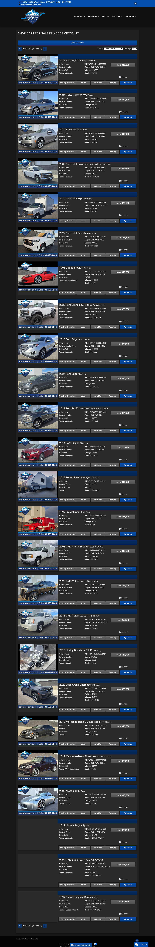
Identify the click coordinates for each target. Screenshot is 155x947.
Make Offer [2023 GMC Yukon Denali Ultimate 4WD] (98, 602)
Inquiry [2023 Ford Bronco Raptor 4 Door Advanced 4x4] (83, 326)
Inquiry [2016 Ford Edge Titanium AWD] (83, 361)
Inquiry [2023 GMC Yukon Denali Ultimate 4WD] (83, 602)
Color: (61, 64)
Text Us (128, 82)
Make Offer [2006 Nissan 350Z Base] (98, 811)
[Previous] (20, 49)
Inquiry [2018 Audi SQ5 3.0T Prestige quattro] (83, 82)
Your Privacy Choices (90, 941)
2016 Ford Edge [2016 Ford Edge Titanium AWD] (74, 338)
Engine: (87, 67)
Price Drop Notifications (67, 82)
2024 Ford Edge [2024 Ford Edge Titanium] (72, 373)
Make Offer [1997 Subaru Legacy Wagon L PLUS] (98, 917)
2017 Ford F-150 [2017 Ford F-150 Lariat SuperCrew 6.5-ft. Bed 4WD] (83, 407)
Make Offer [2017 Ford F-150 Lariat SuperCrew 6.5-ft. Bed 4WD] (98, 429)
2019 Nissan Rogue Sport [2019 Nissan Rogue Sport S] (75, 823)
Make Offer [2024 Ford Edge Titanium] (98, 395)
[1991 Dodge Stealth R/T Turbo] (38, 276)
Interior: (62, 67)
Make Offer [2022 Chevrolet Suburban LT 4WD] (98, 255)
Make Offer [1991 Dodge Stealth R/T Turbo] (98, 292)
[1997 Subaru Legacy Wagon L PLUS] (38, 903)
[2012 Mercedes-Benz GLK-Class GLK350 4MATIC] (38, 763)
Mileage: (88, 70)
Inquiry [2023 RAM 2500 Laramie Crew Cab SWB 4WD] (83, 882)
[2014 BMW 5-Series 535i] (38, 138)
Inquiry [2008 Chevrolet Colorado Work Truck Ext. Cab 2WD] (83, 186)
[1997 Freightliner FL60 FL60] (38, 519)
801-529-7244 (64, 2)
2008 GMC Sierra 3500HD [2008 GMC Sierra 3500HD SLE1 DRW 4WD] (81, 545)
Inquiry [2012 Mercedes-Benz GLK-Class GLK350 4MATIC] (83, 776)
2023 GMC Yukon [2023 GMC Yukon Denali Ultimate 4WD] (78, 579)
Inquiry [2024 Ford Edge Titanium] (83, 395)
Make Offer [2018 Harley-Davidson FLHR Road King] (98, 671)
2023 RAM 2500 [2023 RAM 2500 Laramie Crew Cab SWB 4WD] (81, 857)
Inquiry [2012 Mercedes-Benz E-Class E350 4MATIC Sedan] (83, 742)
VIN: (86, 64)
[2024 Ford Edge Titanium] (38, 382)
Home (17, 936)
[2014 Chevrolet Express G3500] (38, 207)
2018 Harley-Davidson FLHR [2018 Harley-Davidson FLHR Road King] (80, 648)
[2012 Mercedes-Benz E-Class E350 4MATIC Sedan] (38, 728)
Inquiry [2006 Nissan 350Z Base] (83, 811)
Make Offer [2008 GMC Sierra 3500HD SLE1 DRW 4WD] (98, 567)
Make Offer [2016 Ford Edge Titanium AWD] (98, 361)
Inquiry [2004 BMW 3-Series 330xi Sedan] (83, 117)
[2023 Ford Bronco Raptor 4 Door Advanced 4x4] (38, 313)
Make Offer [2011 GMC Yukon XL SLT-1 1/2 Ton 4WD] (98, 636)
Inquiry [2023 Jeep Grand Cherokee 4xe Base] (83, 708)
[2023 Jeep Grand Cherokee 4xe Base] (38, 691)
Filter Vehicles (77, 43)
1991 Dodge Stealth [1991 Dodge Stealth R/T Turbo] (75, 267)
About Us (22, 936)
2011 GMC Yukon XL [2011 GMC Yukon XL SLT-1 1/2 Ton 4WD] (79, 614)
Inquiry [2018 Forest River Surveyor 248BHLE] (83, 498)
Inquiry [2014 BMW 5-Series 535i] (83, 151)
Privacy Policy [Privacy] (34, 936)
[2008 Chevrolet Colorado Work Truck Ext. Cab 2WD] (38, 172)
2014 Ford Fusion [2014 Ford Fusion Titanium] (73, 441)
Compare (124, 77)
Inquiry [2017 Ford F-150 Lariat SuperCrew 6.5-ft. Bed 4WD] (83, 429)
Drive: (61, 70)
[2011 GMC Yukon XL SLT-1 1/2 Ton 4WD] (38, 623)
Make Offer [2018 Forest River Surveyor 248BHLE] (98, 498)
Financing (113, 82)
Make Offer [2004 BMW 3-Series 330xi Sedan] (98, 117)
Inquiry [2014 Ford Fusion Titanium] (83, 464)
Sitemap (80, 941)
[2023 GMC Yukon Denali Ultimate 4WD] (38, 588)
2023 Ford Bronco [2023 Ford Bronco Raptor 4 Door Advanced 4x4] (82, 304)
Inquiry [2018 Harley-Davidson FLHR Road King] (83, 671)
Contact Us (27, 936)
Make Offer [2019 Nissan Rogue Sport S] (98, 845)
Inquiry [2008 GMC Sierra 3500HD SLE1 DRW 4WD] (83, 567)
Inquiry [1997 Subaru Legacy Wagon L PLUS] (83, 917)
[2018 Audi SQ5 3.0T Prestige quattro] (38, 69)
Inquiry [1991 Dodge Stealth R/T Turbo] (83, 292)
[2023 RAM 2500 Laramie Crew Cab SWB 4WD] (38, 866)
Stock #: (88, 73)
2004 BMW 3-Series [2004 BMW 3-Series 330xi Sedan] (76, 94)
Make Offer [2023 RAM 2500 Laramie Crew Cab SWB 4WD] (98, 882)
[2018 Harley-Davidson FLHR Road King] (38, 657)
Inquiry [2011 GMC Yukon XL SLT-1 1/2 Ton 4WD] (83, 636)
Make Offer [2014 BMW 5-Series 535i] (98, 151)
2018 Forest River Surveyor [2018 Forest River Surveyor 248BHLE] (79, 476)
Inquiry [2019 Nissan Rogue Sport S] (83, 845)
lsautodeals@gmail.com (31, 5)
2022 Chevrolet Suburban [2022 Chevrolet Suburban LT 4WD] (77, 232)
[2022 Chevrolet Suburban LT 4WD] (38, 241)
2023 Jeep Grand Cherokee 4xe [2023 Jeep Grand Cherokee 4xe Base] (79, 682)
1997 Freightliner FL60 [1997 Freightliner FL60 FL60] (74, 510)
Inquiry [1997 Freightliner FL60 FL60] (83, 533)
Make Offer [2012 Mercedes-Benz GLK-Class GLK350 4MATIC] (98, 776)
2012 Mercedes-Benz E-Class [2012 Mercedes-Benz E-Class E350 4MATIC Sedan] (85, 720)
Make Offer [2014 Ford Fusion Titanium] (98, 464)
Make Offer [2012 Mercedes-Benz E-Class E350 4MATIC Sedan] (98, 742)
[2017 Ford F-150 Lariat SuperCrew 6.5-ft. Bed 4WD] (38, 416)
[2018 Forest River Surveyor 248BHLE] (38, 485)
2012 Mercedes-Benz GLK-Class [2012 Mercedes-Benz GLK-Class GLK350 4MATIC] (85, 754)
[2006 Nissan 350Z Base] (38, 797)
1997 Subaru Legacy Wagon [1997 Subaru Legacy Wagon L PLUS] (78, 894)
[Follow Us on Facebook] (135, 3)
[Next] (45, 49)
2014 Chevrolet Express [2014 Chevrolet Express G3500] (76, 198)
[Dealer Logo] (32, 17)
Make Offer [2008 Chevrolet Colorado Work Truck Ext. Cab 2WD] (98, 186)
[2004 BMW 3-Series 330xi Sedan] (38, 103)
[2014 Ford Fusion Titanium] (38, 450)
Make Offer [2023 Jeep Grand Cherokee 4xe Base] (98, 708)
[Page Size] (134, 48)
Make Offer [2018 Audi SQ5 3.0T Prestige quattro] (98, 82)
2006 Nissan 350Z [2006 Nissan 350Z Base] (72, 788)
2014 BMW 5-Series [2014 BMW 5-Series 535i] (73, 129)
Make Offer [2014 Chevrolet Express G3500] (98, 220)
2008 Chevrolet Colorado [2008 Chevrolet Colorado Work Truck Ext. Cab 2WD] (84, 163)
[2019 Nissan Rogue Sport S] (38, 832)
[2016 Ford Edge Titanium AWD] (38, 347)
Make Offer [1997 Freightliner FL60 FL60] (98, 533)
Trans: (61, 73)
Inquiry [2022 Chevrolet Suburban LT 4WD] (83, 255)
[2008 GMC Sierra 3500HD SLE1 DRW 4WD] (38, 554)
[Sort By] (113, 48)
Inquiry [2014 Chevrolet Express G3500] (83, 220)
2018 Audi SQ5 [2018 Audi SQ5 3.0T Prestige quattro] (77, 60)
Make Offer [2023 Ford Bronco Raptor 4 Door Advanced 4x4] (98, 326)
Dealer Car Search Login (64, 941)
